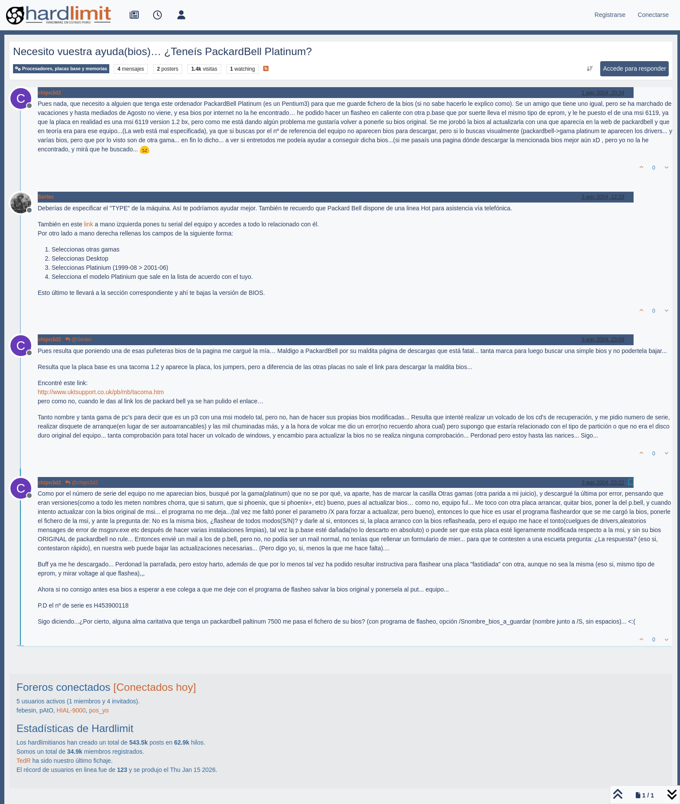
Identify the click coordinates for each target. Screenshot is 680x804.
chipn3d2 (49, 93)
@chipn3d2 (81, 483)
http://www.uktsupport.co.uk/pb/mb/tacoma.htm (101, 392)
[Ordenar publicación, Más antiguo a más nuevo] (589, 69)
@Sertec (78, 340)
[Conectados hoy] (154, 687)
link (88, 224)
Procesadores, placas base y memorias (61, 69)
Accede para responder (634, 68)
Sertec (46, 197)
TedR (23, 760)
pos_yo (98, 710)
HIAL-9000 (71, 710)
